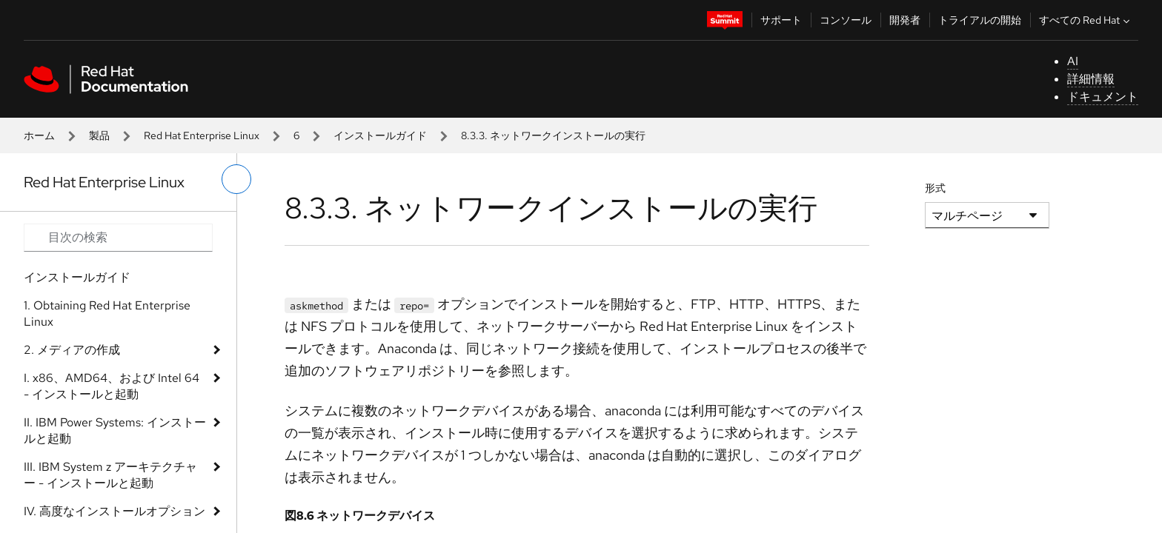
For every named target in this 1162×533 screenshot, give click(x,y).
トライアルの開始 (979, 20)
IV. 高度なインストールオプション (114, 511)
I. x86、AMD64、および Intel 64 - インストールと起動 (111, 386)
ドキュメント (1102, 96)
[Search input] (118, 238)
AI (1072, 61)
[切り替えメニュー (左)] (236, 179)
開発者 (904, 20)
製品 (99, 135)
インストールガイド (380, 135)
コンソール (846, 20)
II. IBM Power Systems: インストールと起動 (115, 430)
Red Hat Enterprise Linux (201, 135)
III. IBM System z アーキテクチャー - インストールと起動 (110, 475)
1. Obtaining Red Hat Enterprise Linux (107, 313)
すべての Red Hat (1086, 20)
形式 (935, 188)
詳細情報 (1091, 79)
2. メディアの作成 (72, 350)
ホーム (39, 135)
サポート (781, 20)
